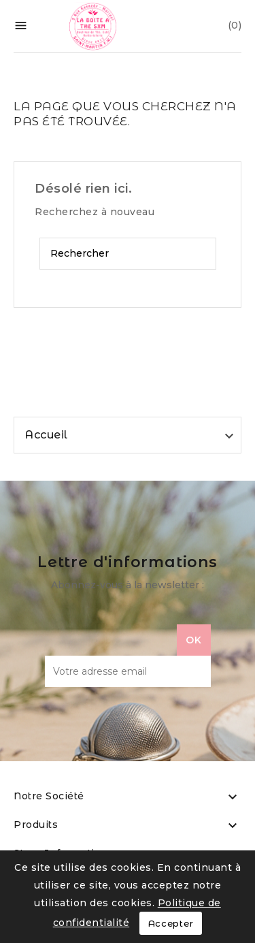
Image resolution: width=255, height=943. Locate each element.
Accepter (171, 923)
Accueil (46, 434)
